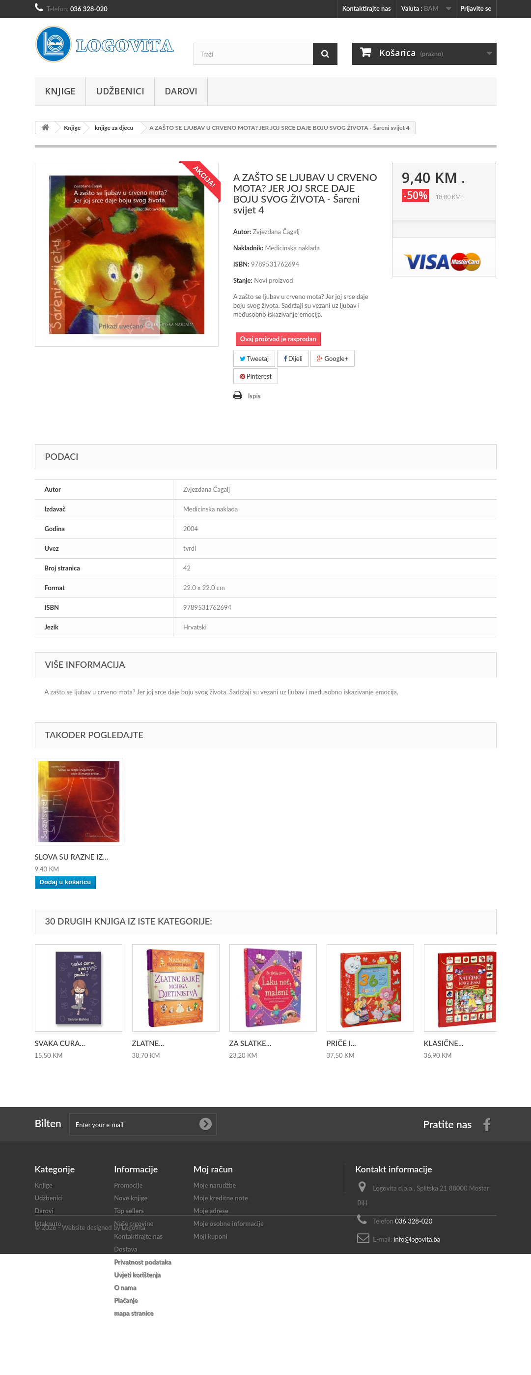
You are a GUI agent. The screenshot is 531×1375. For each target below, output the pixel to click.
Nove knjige (130, 1198)
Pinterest (256, 376)
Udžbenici (120, 91)
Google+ (332, 358)
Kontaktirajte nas (366, 8)
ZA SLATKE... (250, 1043)
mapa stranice (133, 1313)
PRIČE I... (341, 1043)
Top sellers (129, 1211)
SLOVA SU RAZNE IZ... (266, 856)
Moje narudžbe (215, 1185)
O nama (125, 1287)
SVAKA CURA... (60, 1043)
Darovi (181, 91)
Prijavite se (476, 8)
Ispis (254, 396)
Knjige (60, 91)
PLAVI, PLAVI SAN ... (165, 856)
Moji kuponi (210, 1236)
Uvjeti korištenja (137, 1275)
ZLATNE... (148, 1043)
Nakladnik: (248, 248)
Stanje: (242, 280)
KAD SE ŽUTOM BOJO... (75, 856)
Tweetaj (254, 358)
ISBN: (241, 264)
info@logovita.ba (416, 1239)
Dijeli (293, 358)
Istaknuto (48, 1223)
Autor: (242, 232)
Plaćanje (126, 1300)
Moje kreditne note (221, 1198)
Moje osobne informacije (229, 1223)
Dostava (126, 1249)
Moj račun (213, 1169)
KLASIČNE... (444, 1043)
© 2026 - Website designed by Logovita (90, 1348)
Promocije (128, 1185)
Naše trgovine (133, 1223)
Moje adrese (211, 1211)
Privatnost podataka (142, 1262)
